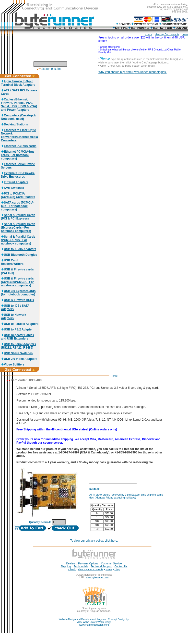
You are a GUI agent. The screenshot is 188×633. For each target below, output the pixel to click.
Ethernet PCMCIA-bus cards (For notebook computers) (18, 155)
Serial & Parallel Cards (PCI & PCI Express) (18, 216)
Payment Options (88, 563)
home (185, 34)
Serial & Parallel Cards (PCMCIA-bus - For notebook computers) (18, 240)
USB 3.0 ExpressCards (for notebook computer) (18, 292)
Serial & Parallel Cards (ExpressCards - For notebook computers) (18, 227)
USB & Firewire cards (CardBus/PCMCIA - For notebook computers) (17, 282)
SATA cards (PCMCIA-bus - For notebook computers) (17, 206)
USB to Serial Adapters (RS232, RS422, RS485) (18, 345)
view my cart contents (90, 569)
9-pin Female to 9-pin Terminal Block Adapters (18, 83)
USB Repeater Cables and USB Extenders (17, 336)
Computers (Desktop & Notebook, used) (18, 117)
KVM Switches (12, 188)
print (115, 376)
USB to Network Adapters (13, 316)
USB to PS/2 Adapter (17, 329)
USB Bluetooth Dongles (19, 254)
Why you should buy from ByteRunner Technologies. (132, 72)
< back (148, 34)
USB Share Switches (17, 353)
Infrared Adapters (14, 182)
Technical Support (101, 566)
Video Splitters (12, 364)
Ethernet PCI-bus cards (18, 146)
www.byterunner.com (97, 577)
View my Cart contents (167, 34)
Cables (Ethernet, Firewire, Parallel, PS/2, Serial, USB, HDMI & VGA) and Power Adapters (19, 104)
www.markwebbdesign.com (94, 624)
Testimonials (81, 566)
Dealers (70, 563)
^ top (117, 569)
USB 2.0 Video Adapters (19, 359)
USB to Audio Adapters (18, 249)
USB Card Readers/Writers (12, 262)
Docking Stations (14, 124)
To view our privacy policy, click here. (94, 540)
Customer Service (111, 563)
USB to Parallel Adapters (19, 324)
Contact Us (121, 566)
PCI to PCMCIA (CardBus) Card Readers (18, 195)
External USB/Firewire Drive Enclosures (18, 174)
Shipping (66, 566)
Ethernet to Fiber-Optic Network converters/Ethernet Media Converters (19, 135)
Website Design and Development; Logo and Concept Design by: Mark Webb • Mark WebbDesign (94, 620)
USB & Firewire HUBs (17, 300)
